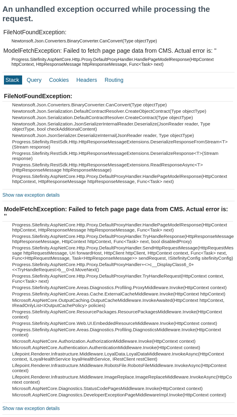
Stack (13, 80)
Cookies (59, 80)
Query (35, 80)
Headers (87, 80)
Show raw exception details (31, 195)
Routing (114, 80)
